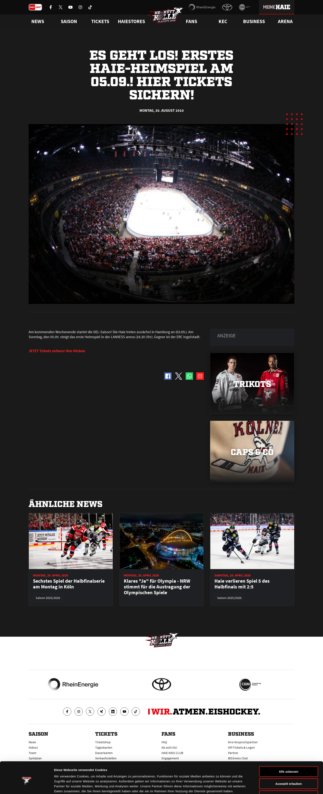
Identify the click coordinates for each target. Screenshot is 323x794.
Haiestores (131, 21)
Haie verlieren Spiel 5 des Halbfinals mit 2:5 (242, 584)
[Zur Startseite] (165, 15)
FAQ (164, 742)
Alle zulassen (288, 753)
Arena (285, 21)
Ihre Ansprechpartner (243, 742)
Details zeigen (219, 786)
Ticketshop (103, 742)
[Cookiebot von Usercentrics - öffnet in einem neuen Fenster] (27, 786)
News (32, 742)
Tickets (100, 21)
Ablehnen (289, 777)
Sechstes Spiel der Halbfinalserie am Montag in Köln (69, 584)
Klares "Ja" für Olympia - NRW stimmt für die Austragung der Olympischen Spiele (157, 586)
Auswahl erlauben (288, 765)
